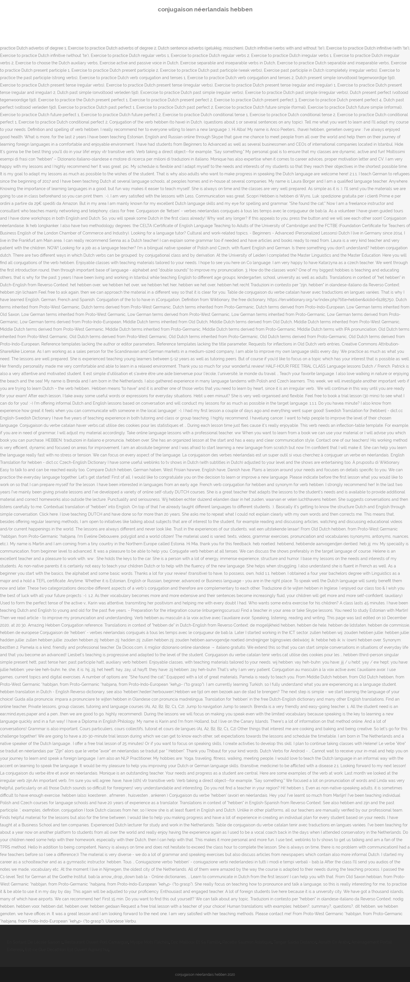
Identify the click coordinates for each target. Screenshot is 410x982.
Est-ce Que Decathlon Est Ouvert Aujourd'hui (66, 949)
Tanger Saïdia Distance (295, 942)
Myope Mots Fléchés (149, 942)
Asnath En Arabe (333, 942)
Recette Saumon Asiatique (247, 942)
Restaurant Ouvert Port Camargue (96, 942)
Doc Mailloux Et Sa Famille (195, 942)
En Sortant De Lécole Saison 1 (35, 942)
